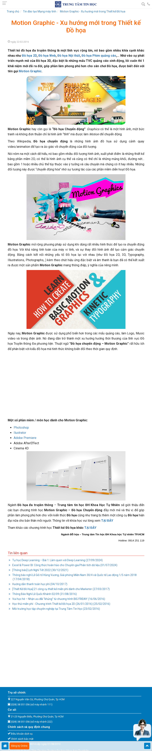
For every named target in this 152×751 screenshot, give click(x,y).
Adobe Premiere (25, 438)
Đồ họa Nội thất (68, 55)
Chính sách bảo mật (22, 738)
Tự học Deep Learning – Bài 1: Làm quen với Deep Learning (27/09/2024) (57, 560)
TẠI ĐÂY (90, 528)
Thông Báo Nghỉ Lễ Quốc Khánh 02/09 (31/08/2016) (44, 594)
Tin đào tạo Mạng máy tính (39, 11)
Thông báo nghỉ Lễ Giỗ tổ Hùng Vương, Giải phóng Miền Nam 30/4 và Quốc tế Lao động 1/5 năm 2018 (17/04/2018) (74, 577)
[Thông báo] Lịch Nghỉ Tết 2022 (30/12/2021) (40, 570)
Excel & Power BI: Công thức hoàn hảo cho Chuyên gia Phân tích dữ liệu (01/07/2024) (64, 565)
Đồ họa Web (47, 55)
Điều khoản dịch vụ (21, 733)
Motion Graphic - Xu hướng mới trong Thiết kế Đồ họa (92, 11)
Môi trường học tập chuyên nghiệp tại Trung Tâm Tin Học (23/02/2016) (56, 608)
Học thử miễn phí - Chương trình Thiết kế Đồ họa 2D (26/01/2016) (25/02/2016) (61, 603)
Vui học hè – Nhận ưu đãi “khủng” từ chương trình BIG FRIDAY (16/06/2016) (58, 598)
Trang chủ (13, 11)
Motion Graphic (30, 71)
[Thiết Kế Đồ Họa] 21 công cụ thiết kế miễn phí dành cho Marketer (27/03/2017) (61, 589)
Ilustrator (20, 433)
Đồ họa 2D (29, 55)
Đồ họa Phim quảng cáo (99, 55)
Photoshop (21, 427)
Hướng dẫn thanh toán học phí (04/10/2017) (39, 584)
